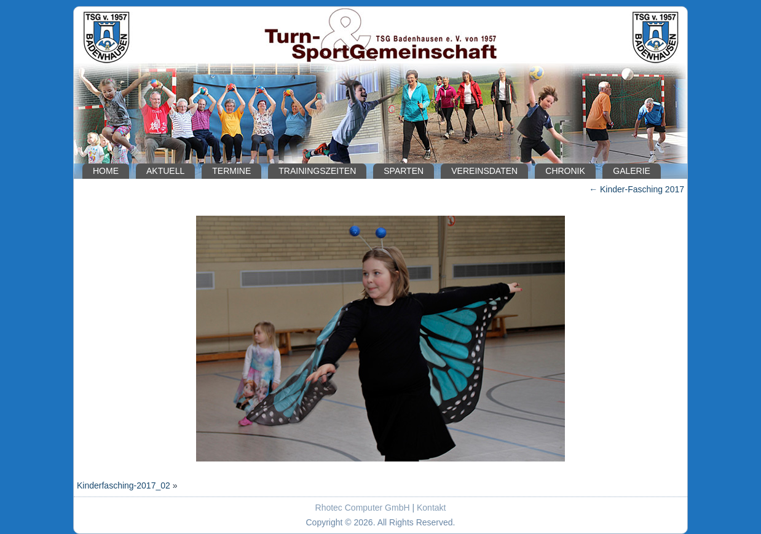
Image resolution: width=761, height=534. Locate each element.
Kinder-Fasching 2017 (636, 189)
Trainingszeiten (317, 171)
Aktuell (165, 171)
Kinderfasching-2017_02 (123, 485)
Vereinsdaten (484, 171)
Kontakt (431, 507)
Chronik (565, 171)
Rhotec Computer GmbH (362, 507)
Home (106, 171)
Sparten (404, 171)
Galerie (631, 171)
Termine (231, 171)
